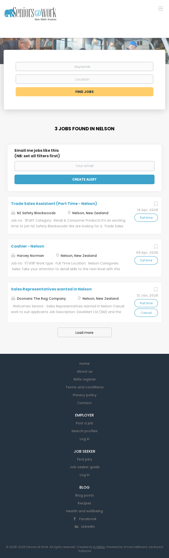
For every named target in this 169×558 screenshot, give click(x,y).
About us (84, 371)
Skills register (84, 379)
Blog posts (84, 495)
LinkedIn (88, 526)
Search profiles (84, 431)
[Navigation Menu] (160, 8)
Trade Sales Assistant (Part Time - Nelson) (54, 203)
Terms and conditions (85, 387)
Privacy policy (85, 395)
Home (84, 363)
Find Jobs (84, 91)
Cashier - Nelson (27, 246)
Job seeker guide (85, 467)
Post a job (84, 423)
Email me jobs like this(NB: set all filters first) (37, 153)
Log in (85, 438)
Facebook (88, 519)
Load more (84, 332)
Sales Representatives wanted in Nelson (51, 289)
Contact (84, 403)
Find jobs (84, 459)
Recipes (84, 503)
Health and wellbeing (84, 511)
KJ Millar (99, 547)
